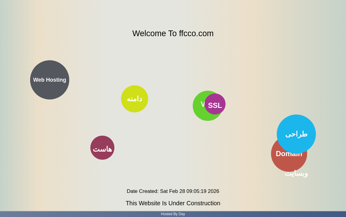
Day (182, 214)
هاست (102, 149)
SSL (215, 105)
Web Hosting (49, 80)
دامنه (134, 98)
